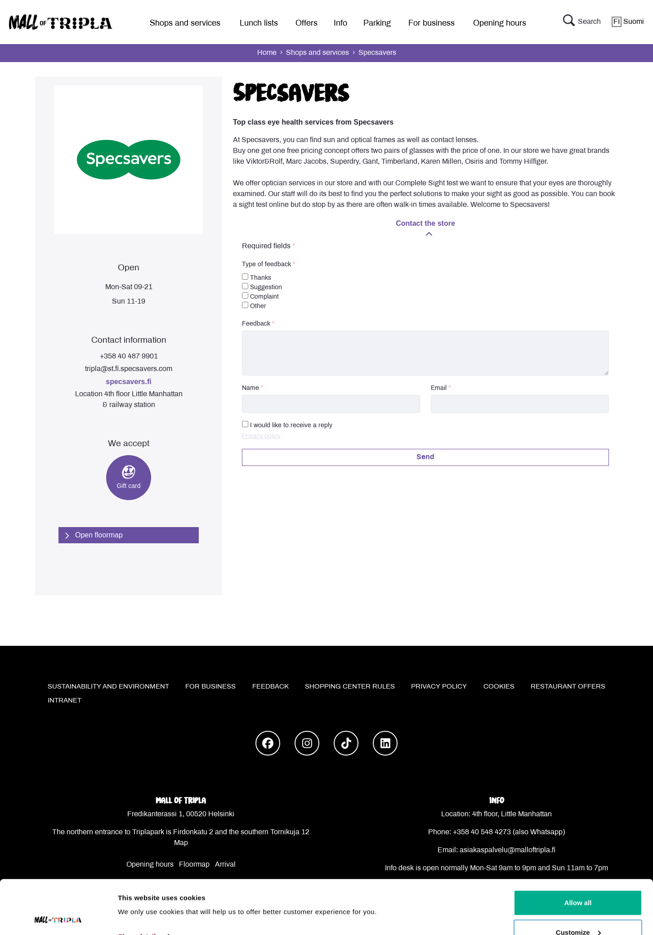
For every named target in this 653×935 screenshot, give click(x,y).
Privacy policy (261, 436)
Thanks (256, 277)
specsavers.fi (128, 381)
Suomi (628, 21)
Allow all (578, 852)
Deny (578, 911)
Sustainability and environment (108, 687)
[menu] (181, 22)
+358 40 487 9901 (129, 356)
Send (425, 457)
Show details (139, 886)
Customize (578, 882)
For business (431, 23)
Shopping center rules (350, 687)
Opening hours (499, 23)
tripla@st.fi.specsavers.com (128, 369)
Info (340, 23)
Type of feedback (266, 265)
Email (439, 388)
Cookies (498, 687)
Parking (377, 23)
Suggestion (262, 287)
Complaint (260, 296)
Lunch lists (259, 23)
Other (254, 305)
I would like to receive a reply (291, 426)
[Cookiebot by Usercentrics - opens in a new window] (58, 917)
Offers (306, 23)
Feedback (256, 324)
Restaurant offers (568, 687)
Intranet (64, 701)
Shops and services (185, 23)
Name (250, 388)
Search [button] (582, 22)
